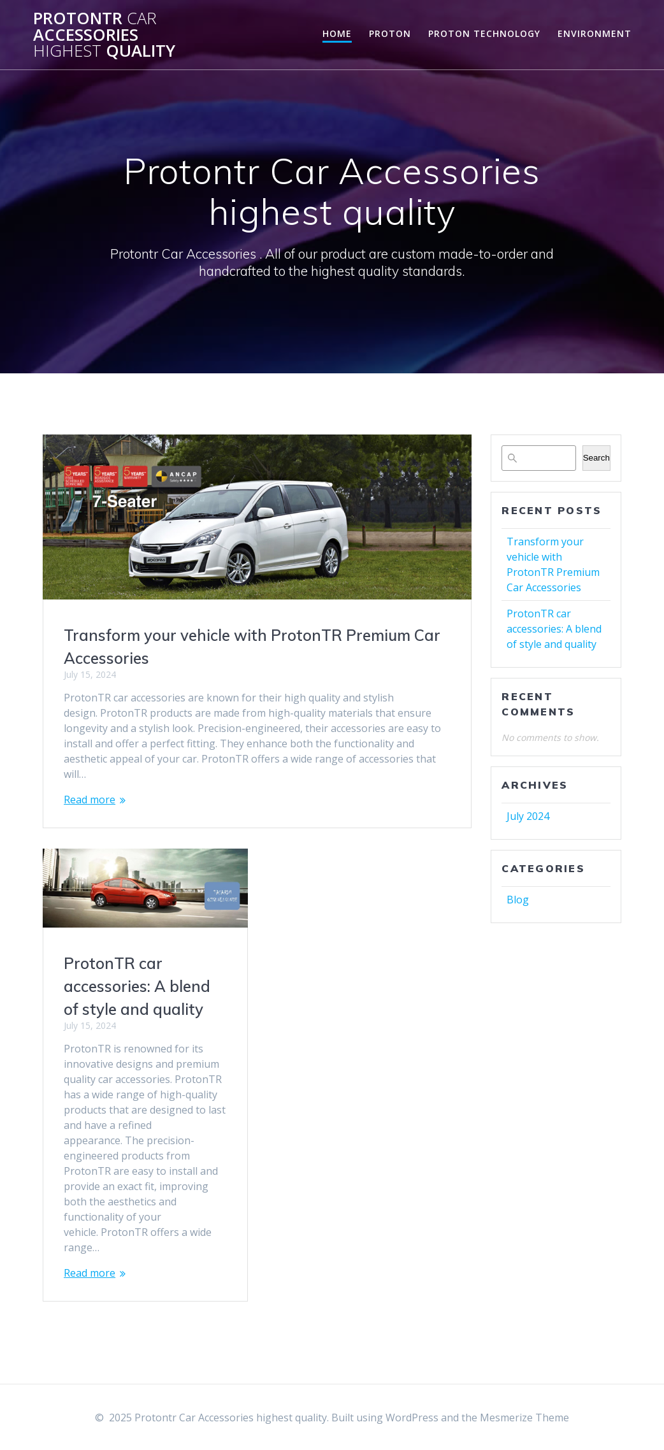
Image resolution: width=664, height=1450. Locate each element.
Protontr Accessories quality (104, 34)
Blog (518, 900)
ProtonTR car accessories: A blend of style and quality (137, 985)
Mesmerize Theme (524, 1418)
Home (337, 33)
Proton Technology (484, 33)
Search (596, 458)
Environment (595, 33)
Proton (390, 33)
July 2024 (528, 816)
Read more (89, 800)
